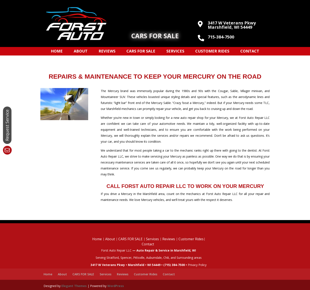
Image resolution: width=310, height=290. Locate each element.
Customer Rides (212, 51)
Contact (249, 51)
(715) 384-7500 (174, 265)
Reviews (107, 51)
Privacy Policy (197, 265)
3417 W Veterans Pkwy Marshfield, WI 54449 (232, 25)
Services (175, 51)
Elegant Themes (74, 286)
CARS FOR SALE (155, 35)
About (81, 51)
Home (57, 51)
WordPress (115, 286)
